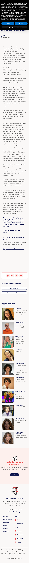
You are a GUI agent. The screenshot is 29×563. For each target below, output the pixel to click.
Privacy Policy (11, 558)
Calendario (6, 522)
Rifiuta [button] (8, 23)
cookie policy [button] (12, 10)
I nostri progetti (7, 519)
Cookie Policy (18, 558)
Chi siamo (6, 516)
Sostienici (6, 531)
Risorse (5, 525)
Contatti (5, 528)
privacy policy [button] (7, 6)
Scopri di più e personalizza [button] (14, 27)
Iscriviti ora (14, 475)
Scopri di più (12, 288)
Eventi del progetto (12, 293)
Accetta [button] (21, 23)
